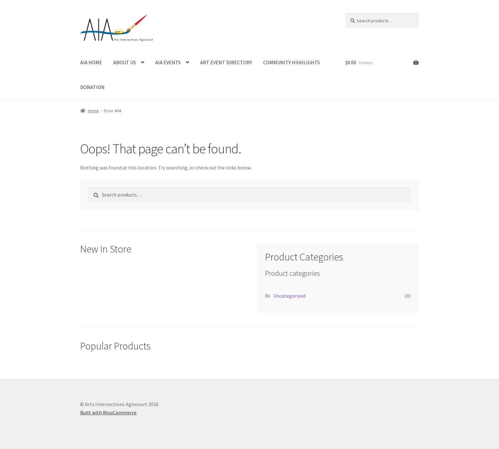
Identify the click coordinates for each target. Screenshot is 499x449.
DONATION (92, 87)
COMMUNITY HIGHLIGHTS (291, 62)
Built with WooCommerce (108, 412)
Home (93, 111)
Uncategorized (289, 296)
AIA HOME (91, 62)
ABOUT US (124, 62)
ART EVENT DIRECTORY (226, 62)
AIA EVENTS (168, 62)
